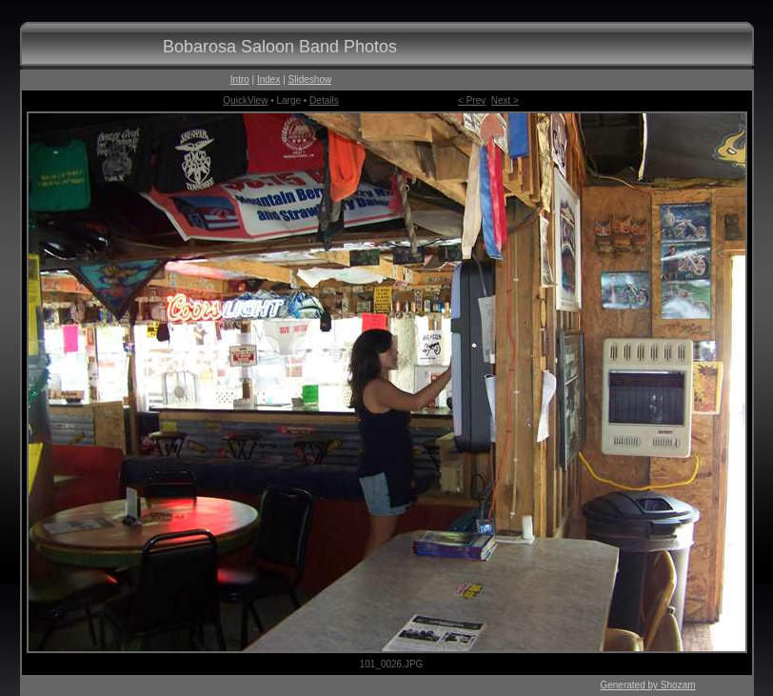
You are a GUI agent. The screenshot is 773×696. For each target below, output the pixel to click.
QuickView (245, 100)
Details (324, 100)
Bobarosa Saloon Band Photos (280, 46)
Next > (505, 100)
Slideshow (310, 79)
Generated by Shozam (647, 685)
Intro (239, 79)
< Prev (472, 100)
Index (268, 79)
